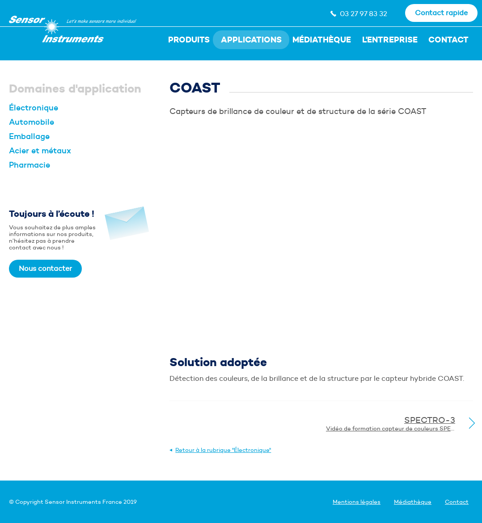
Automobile (31, 122)
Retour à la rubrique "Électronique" (223, 450)
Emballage (29, 136)
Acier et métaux (40, 151)
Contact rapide (441, 12)
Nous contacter (45, 268)
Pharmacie (29, 165)
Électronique (33, 108)
